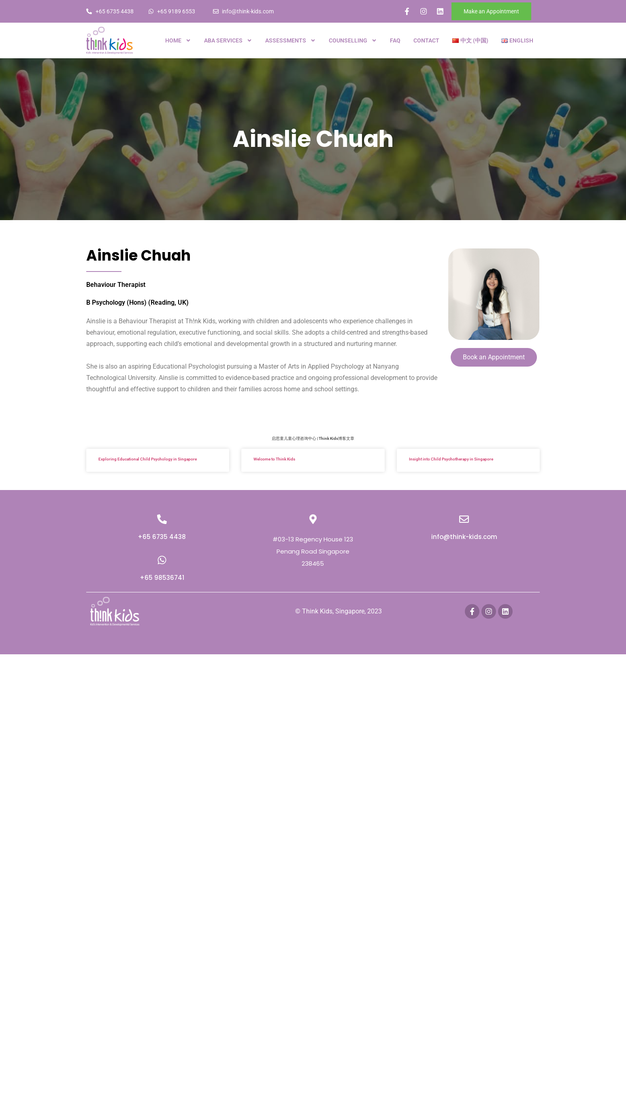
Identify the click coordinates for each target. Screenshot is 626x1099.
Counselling (353, 40)
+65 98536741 (162, 577)
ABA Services (228, 40)
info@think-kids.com (464, 537)
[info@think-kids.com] (464, 519)
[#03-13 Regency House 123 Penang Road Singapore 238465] (313, 519)
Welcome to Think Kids (274, 459)
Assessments (290, 40)
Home (178, 40)
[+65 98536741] (162, 560)
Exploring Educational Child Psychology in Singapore (147, 459)
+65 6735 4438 (162, 537)
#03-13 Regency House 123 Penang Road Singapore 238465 (313, 551)
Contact (426, 40)
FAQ (395, 40)
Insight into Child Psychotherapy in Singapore (451, 459)
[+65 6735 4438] (162, 519)
